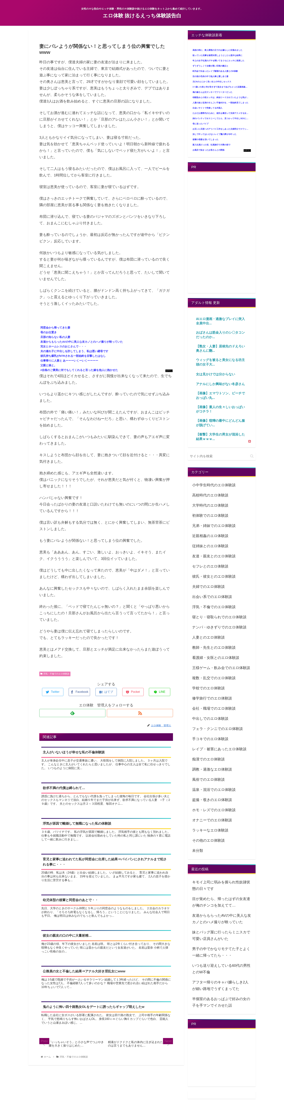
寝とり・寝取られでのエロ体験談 (219, 617)
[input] (222, 456)
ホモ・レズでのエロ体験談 (214, 810)
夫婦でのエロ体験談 (208, 587)
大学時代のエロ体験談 (210, 505)
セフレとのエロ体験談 (210, 566)
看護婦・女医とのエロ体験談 (215, 658)
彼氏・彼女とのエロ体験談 (214, 576)
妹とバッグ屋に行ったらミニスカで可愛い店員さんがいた (221, 935)
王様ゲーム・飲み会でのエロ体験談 (221, 668)
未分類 (197, 851)
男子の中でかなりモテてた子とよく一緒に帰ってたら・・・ (221, 952)
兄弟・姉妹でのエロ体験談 (214, 526)
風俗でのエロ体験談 (208, 779)
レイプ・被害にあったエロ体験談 (219, 749)
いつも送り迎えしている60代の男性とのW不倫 (221, 968)
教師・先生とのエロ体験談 (214, 647)
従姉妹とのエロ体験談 (210, 546)
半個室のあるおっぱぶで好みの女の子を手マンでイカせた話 (221, 1002)
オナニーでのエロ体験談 (212, 820)
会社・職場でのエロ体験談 (214, 708)
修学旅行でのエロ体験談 (212, 698)
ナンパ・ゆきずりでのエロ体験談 (219, 627)
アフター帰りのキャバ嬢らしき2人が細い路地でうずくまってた (220, 985)
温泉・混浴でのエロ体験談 (214, 790)
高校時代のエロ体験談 (210, 495)
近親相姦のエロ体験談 (210, 536)
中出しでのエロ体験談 (210, 719)
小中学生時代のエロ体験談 (214, 485)
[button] (252, 456)
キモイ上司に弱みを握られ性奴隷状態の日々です (221, 885)
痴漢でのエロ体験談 (208, 759)
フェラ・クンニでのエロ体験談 (217, 729)
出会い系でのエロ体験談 (212, 597)
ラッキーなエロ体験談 (210, 830)
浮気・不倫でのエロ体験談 (54, 673)
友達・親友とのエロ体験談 (214, 556)
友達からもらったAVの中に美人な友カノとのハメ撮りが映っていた (221, 918)
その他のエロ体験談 (208, 840)
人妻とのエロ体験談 (208, 637)
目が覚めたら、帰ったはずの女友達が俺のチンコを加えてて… (221, 902)
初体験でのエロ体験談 (210, 515)
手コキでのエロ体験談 (210, 739)
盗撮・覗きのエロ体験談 (212, 800)
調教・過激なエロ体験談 (212, 769)
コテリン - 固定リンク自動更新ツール (169, 371)
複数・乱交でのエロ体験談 (214, 678)
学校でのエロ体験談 (208, 688)
